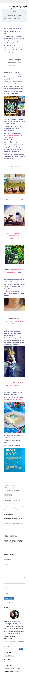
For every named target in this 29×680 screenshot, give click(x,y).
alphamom (7, 485)
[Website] (14, 594)
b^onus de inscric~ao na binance (13, 518)
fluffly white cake (8, 487)
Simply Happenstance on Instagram (14, 62)
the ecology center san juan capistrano (12, 498)
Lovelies (14, 11)
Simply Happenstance (9, 18)
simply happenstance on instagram (12, 490)
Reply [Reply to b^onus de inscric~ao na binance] (6, 528)
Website (6, 593)
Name (6, 581)
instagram (15, 487)
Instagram (17, 91)
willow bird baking (16, 500)
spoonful (7, 492)
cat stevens (13, 485)
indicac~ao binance (9, 535)
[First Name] (11, 646)
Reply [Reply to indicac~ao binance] (6, 547)
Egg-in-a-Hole (8, 508)
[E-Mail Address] (11, 649)
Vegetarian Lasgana (20, 508)
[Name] (14, 582)
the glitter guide (8, 500)
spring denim (13, 492)
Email (6, 587)
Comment (7, 564)
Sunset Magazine (8, 495)
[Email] (14, 588)
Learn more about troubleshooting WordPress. (13, 671)
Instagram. (17, 72)
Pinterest (21, 487)
